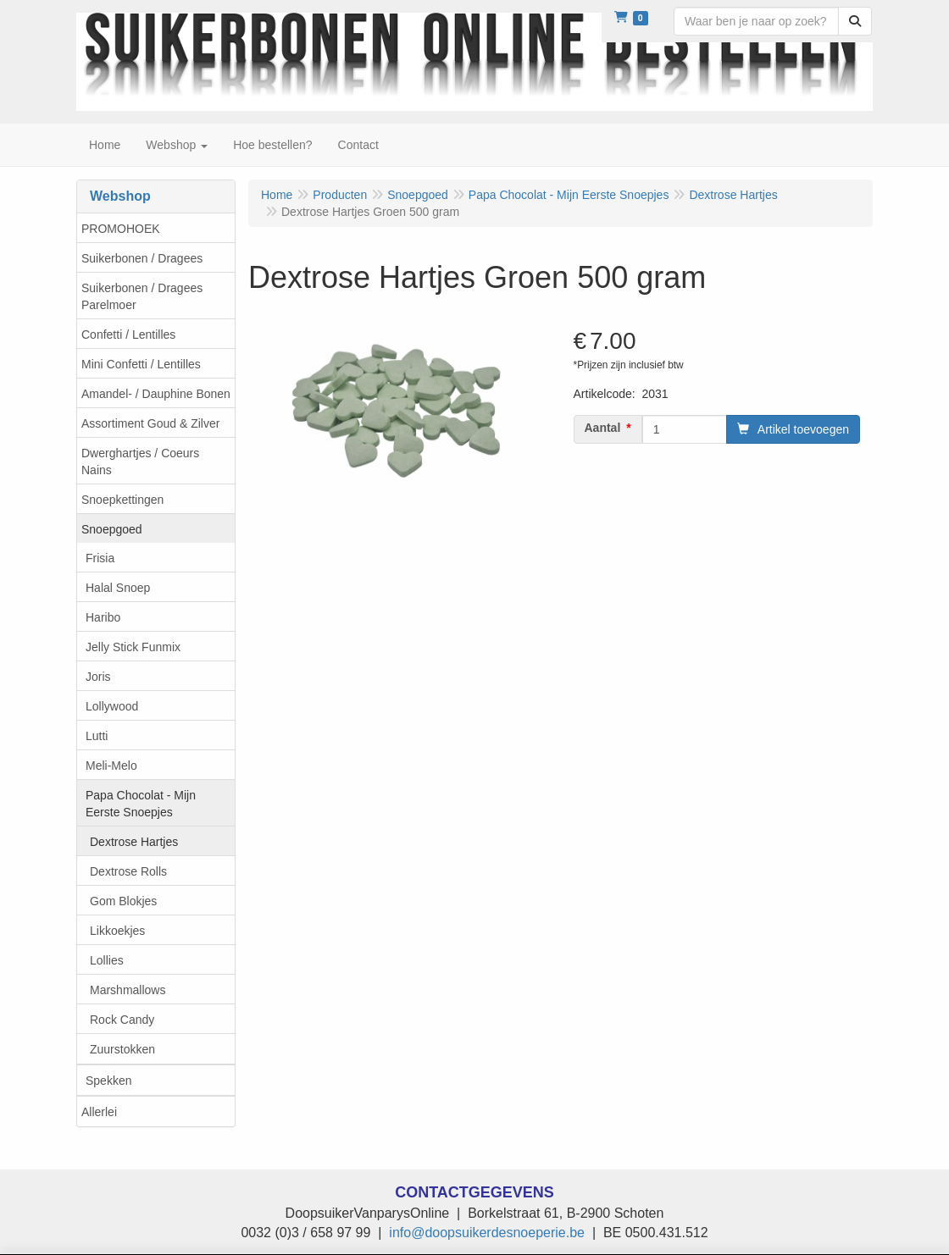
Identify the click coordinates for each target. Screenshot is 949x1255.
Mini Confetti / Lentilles (141, 364)
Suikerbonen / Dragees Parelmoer (142, 296)
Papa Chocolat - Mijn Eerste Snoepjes (141, 803)
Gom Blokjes (123, 901)
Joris (98, 676)
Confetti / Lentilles (128, 334)
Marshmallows (127, 990)
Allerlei (99, 1112)
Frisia (100, 558)
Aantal (603, 428)
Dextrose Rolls (128, 871)
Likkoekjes (117, 930)
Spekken (108, 1080)
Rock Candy (122, 1019)
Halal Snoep (118, 587)
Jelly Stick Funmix (133, 647)
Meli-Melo (111, 765)
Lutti (97, 736)
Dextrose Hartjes (134, 842)
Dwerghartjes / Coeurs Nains (140, 461)
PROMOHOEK (120, 228)
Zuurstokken (122, 1049)
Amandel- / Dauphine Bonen (155, 394)
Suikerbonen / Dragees (142, 258)
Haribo (103, 617)
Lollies (107, 960)
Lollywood (112, 706)
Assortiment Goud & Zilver (150, 423)
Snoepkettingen (122, 499)
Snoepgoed (111, 529)
